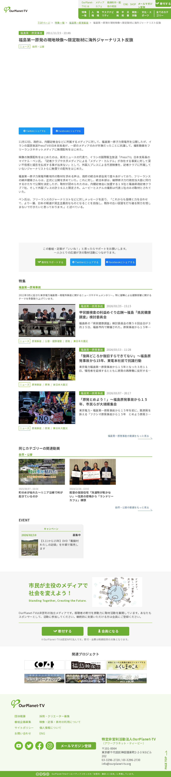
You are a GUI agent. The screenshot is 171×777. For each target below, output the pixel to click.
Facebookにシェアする (68, 130)
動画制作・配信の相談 (86, 4)
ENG (102, 4)
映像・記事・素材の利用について (51, 722)
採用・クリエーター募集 (51, 716)
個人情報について (50, 728)
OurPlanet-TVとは (46, 4)
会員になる (108, 631)
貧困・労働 (112, 13)
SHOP (109, 4)
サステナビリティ (74, 13)
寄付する (160, 4)
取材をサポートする (50, 262)
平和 (95, 13)
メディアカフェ (65, 4)
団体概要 (20, 716)
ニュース (24, 46)
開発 (88, 13)
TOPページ (44, 22)
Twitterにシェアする (34, 130)
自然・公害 (38, 46)
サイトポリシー (24, 728)
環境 (60, 13)
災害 (101, 13)
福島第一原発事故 (79, 22)
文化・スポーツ (128, 13)
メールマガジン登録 (136, 3)
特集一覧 (41, 13)
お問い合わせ (23, 733)
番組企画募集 (23, 722)
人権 (53, 13)
